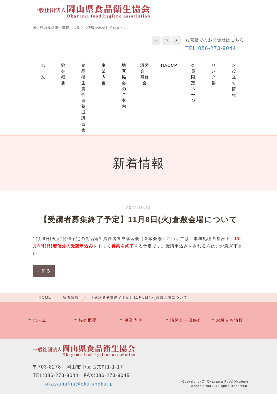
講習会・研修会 (144, 74)
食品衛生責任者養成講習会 (83, 97)
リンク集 (214, 74)
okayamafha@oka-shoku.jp (79, 383)
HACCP (169, 65)
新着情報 (71, 297)
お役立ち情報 (234, 80)
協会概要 (63, 74)
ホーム (43, 71)
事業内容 (104, 74)
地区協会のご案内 (124, 86)
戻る (43, 270)
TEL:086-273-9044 (210, 48)
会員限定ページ (193, 83)
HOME (45, 297)
